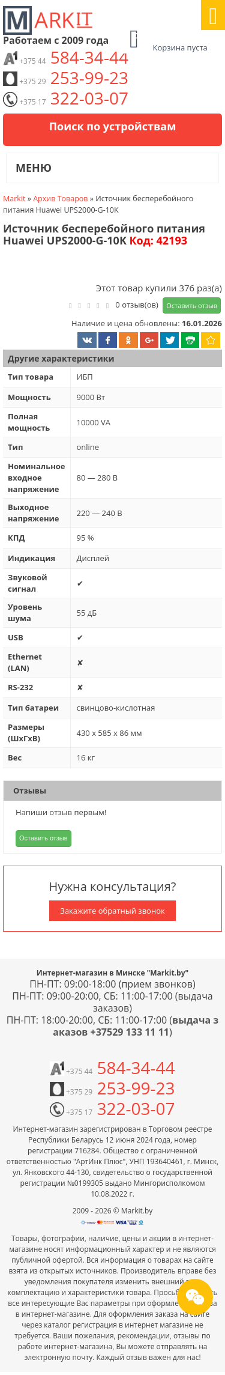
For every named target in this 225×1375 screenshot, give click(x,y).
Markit (14, 198)
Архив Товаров (60, 198)
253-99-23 (65, 77)
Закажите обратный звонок (112, 910)
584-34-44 (65, 57)
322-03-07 (65, 98)
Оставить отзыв (191, 305)
